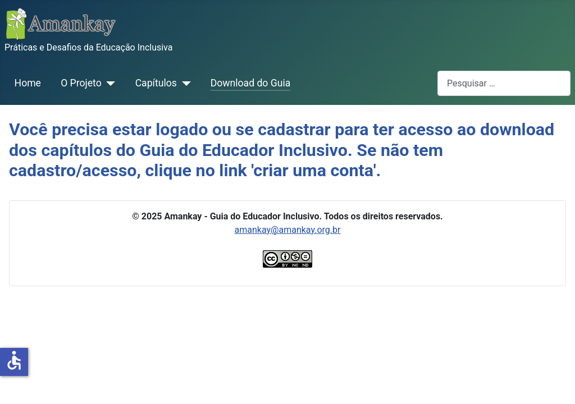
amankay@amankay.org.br (288, 229)
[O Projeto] (109, 83)
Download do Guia (251, 83)
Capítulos (156, 83)
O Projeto (81, 83)
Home (28, 83)
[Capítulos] (184, 83)
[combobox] (504, 83)
